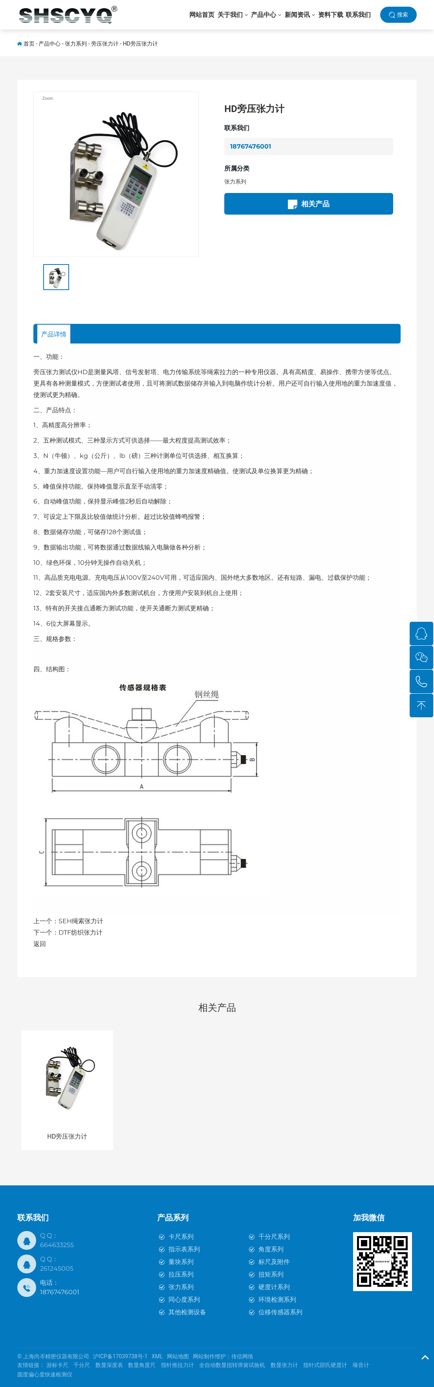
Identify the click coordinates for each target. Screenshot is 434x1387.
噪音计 (361, 1365)
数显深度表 (109, 1365)
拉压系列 (181, 1274)
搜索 (402, 15)
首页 (29, 43)
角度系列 (271, 1249)
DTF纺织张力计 (81, 932)
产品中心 (49, 43)
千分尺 (81, 1365)
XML (157, 1356)
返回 (39, 944)
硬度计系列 (274, 1287)
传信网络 (242, 1356)
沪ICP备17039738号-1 (120, 1356)
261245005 (56, 1268)
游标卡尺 (57, 1365)
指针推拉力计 (177, 1365)
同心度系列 (184, 1299)
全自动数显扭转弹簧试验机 (232, 1365)
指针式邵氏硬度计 (325, 1365)
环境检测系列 (277, 1299)
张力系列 (76, 43)
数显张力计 (284, 1365)
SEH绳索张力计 (81, 921)
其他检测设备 (187, 1312)
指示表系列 (184, 1249)
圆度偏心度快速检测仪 (44, 1374)
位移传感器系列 (280, 1312)
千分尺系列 (274, 1236)
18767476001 (250, 146)
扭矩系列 (271, 1274)
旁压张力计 (105, 43)
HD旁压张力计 (140, 43)
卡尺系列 (181, 1236)
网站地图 (178, 1356)
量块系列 (181, 1262)
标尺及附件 (274, 1262)
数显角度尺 (142, 1365)
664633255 (57, 1245)
